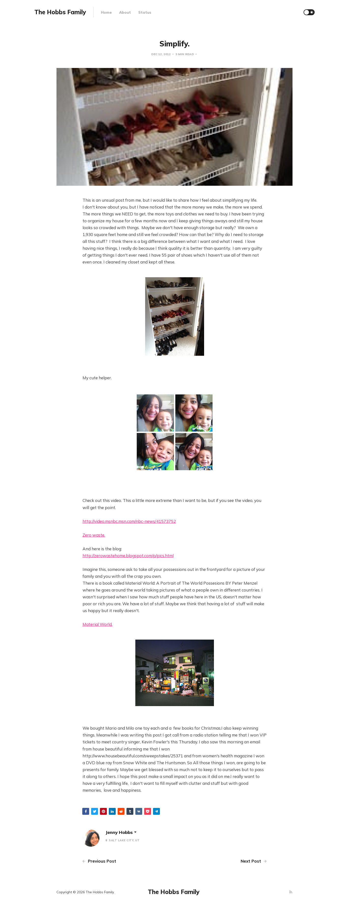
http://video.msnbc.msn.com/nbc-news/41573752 (129, 521)
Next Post (254, 861)
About (125, 12)
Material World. (97, 624)
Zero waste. (94, 535)
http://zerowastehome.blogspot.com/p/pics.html (128, 555)
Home (106, 12)
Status (144, 12)
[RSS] (290, 892)
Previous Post (99, 861)
